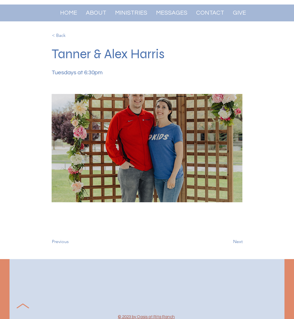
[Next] (229, 241)
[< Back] (70, 35)
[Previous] (70, 241)
